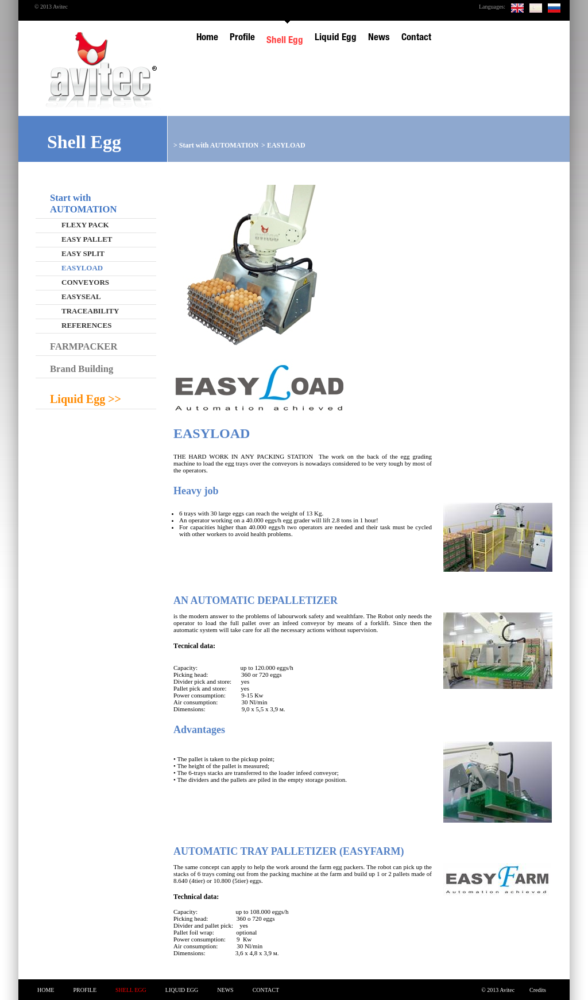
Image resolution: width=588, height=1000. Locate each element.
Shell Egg (130, 990)
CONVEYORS (85, 282)
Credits (537, 990)
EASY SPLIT (83, 253)
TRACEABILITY (90, 311)
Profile (84, 990)
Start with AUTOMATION (218, 145)
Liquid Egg (182, 990)
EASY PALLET (87, 239)
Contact (266, 990)
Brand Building (81, 368)
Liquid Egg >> (85, 399)
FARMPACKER (83, 346)
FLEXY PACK (85, 224)
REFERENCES (86, 325)
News (225, 990)
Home (45, 990)
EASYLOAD (286, 145)
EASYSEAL (81, 296)
